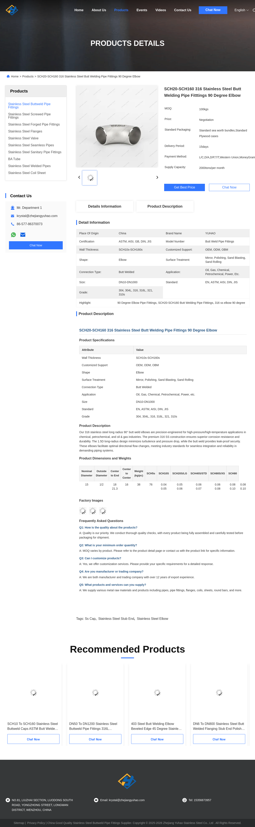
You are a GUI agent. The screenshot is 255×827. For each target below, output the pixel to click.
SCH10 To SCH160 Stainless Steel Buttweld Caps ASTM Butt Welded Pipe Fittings (32, 726)
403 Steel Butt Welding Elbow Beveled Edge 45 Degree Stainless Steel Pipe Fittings (156, 726)
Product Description (164, 206)
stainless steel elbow (152, 618)
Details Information (104, 206)
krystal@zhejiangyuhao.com (37, 216)
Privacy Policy (36, 823)
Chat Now (213, 10)
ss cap (90, 618)
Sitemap (19, 823)
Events (141, 10)
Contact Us (182, 10)
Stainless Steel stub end (116, 618)
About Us (99, 10)
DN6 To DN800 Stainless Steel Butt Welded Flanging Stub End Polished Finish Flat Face (219, 726)
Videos (160, 10)
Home (79, 10)
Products (121, 10)
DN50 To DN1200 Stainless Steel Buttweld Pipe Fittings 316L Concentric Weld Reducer (93, 726)
